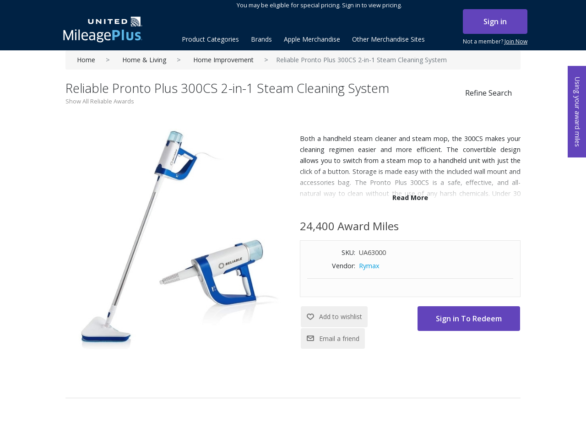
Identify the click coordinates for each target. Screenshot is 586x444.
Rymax (369, 265)
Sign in (495, 21)
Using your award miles (577, 112)
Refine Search (488, 93)
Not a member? (495, 41)
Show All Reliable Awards (99, 101)
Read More (410, 197)
